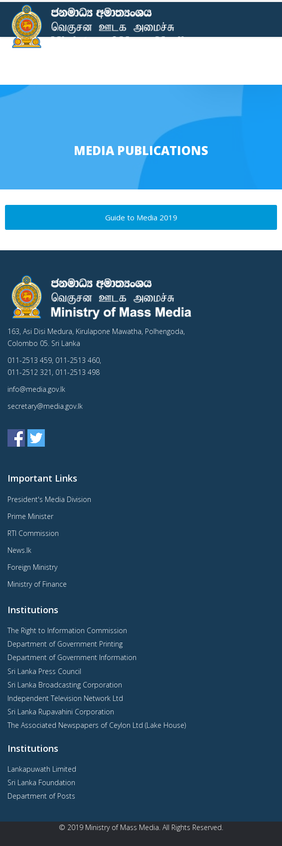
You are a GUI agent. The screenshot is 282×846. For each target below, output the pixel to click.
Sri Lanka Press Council (44, 671)
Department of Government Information (72, 657)
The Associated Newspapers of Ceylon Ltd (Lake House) (96, 725)
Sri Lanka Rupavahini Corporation (60, 711)
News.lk (19, 550)
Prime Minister (30, 516)
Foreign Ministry (32, 567)
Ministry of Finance (37, 584)
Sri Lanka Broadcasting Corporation (64, 684)
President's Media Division (49, 499)
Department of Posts (41, 796)
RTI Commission (33, 533)
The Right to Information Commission (67, 630)
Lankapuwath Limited (41, 769)
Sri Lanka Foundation (41, 782)
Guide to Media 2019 (141, 217)
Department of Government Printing (65, 644)
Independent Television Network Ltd (65, 698)
